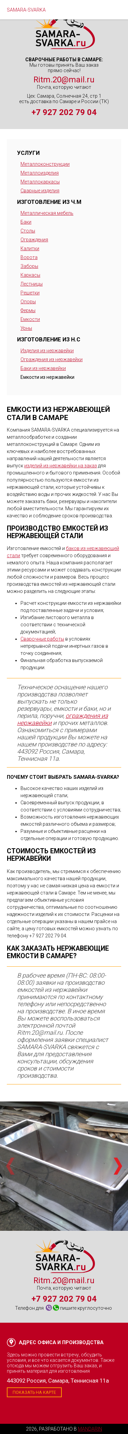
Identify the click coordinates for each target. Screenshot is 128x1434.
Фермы (27, 310)
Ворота (29, 257)
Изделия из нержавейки (47, 350)
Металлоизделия (39, 173)
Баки (25, 222)
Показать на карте (34, 1392)
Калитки (29, 248)
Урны (26, 328)
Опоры (28, 301)
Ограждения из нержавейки (51, 359)
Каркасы (30, 275)
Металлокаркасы (40, 181)
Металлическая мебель (46, 213)
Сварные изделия (39, 190)
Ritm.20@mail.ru (64, 79)
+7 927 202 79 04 (64, 112)
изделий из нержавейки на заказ (60, 465)
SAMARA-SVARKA (26, 10)
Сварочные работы (42, 639)
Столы (27, 230)
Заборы (29, 266)
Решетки (30, 292)
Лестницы (31, 284)
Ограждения (34, 239)
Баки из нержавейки (43, 368)
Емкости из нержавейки (47, 377)
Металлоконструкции (45, 164)
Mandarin (90, 1429)
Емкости (30, 319)
